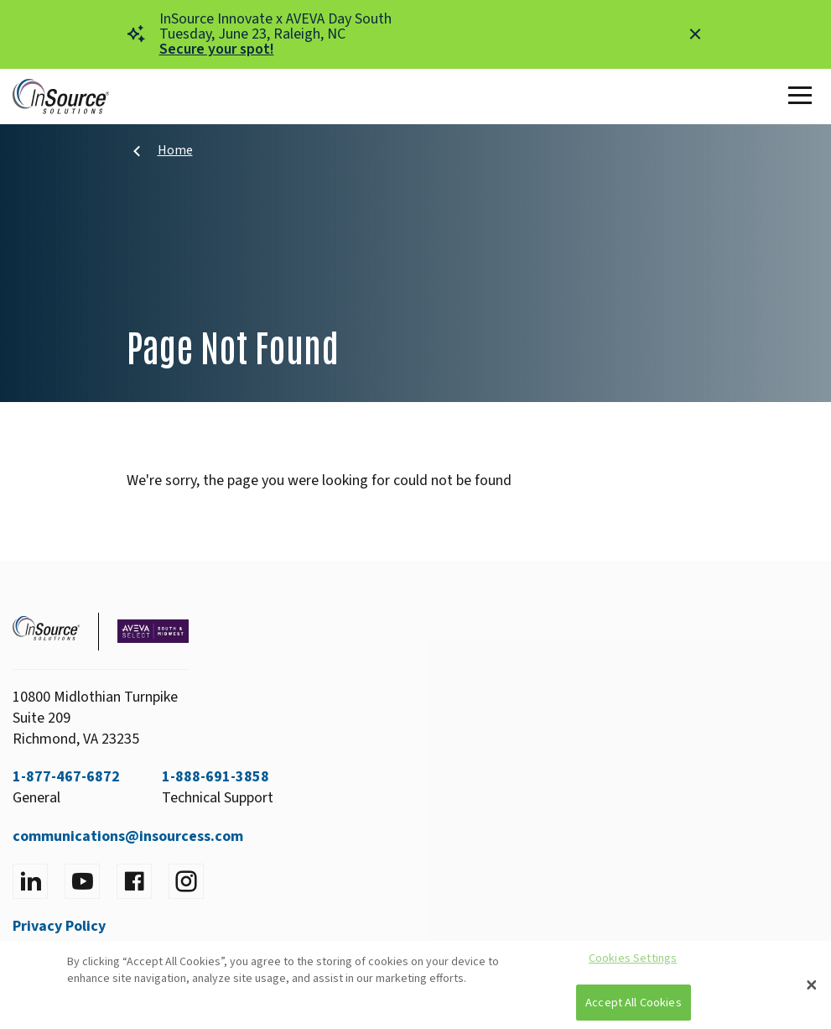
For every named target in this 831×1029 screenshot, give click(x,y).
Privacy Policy (59, 926)
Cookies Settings (633, 958)
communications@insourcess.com (128, 836)
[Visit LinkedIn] (30, 881)
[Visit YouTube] (82, 881)
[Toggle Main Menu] (803, 96)
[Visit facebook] (134, 881)
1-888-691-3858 (215, 776)
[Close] (812, 985)
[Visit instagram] (186, 881)
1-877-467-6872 (66, 776)
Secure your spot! (216, 49)
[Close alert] (695, 34)
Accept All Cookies (633, 1002)
